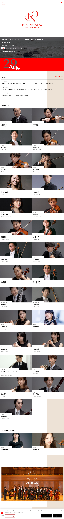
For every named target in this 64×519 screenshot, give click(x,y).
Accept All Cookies (46, 516)
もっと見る (59, 76)
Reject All (57, 516)
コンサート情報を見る (8, 51)
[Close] (61, 510)
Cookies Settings (10, 516)
